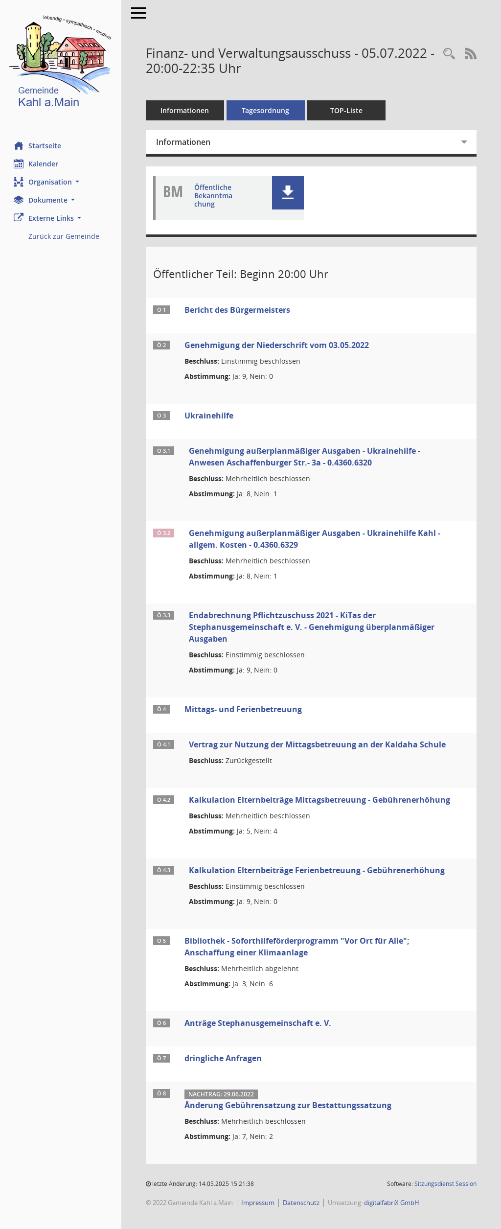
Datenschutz (302, 1202)
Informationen (186, 110)
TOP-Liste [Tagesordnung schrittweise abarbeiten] (347, 110)
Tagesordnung (267, 110)
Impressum (258, 1202)
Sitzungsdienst (445, 1184)
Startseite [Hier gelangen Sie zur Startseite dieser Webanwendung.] (38, 145)
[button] (61, 182)
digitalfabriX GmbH (392, 1202)
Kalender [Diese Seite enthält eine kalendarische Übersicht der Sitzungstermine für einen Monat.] (37, 163)
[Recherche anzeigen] (449, 54)
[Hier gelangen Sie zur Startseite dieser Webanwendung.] (61, 63)
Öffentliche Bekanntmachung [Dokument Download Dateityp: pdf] (214, 196)
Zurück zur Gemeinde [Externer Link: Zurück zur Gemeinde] (64, 236)
